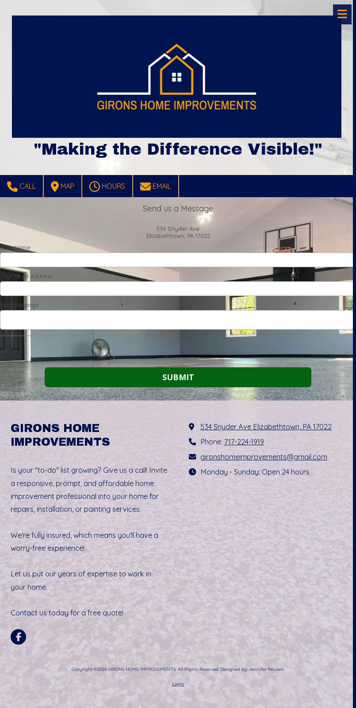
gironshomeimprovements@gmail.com (263, 456)
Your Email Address (26, 276)
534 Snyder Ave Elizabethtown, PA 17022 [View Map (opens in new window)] (266, 426)
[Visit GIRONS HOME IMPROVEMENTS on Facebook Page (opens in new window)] (18, 637)
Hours (107, 186)
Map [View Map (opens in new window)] (62, 186)
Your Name (15, 247)
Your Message (19, 304)
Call (21, 186)
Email (155, 186)
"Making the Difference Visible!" (178, 149)
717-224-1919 (244, 441)
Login (178, 684)
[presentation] (56, 349)
